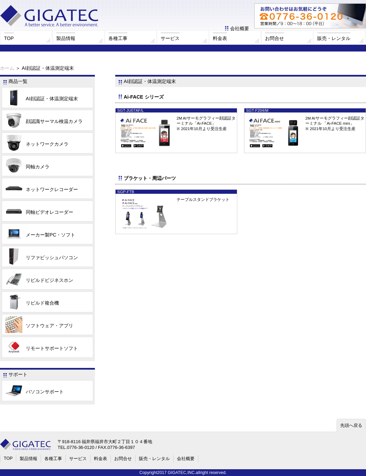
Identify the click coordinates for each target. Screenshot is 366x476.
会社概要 (239, 28)
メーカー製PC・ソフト (40, 234)
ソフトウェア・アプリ (39, 325)
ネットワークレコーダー (41, 189)
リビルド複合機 (32, 303)
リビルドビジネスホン (39, 280)
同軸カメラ (27, 166)
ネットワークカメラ (36, 144)
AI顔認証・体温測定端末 (41, 98)
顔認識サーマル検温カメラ (44, 121)
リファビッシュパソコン (41, 257)
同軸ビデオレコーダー (39, 212)
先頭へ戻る (351, 425)
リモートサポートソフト (41, 348)
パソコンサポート (34, 391)
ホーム (7, 68)
